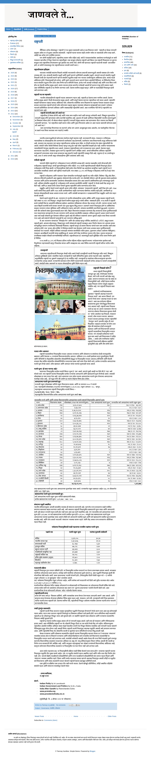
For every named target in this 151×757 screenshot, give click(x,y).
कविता (126, 68)
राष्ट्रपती (38, 41)
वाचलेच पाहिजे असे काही (131, 73)
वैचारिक (126, 59)
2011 (13, 156)
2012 (13, 114)
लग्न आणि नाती (128, 65)
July (14, 129)
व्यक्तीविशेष (127, 76)
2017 (13, 98)
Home (8, 29)
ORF (12, 49)
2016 (13, 101)
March (15, 145)
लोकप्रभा (57, 708)
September (17, 126)
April (14, 142)
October (16, 123)
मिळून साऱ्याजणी (15, 60)
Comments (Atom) (50, 720)
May (14, 139)
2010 (13, 159)
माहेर (11, 57)
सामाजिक (127, 62)
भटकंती (126, 79)
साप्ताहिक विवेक (15, 46)
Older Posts (112, 716)
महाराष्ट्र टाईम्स (14, 40)
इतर (125, 70)
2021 (13, 85)
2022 (13, 82)
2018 (13, 95)
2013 (13, 111)
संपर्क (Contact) (29, 29)
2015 (13, 104)
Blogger (92, 751)
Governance (45, 708)
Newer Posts (39, 716)
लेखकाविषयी (17, 29)
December (16, 117)
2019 (13, 92)
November (16, 120)
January (16, 152)
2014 (13, 107)
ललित (126, 81)
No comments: (61, 705)
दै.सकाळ (13, 43)
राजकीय (52, 708)
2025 (13, 73)
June (14, 136)
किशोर (12, 54)
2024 (13, 76)
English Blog (42, 29)
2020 (13, 88)
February (16, 149)
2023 (13, 79)
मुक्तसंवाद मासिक (15, 63)
